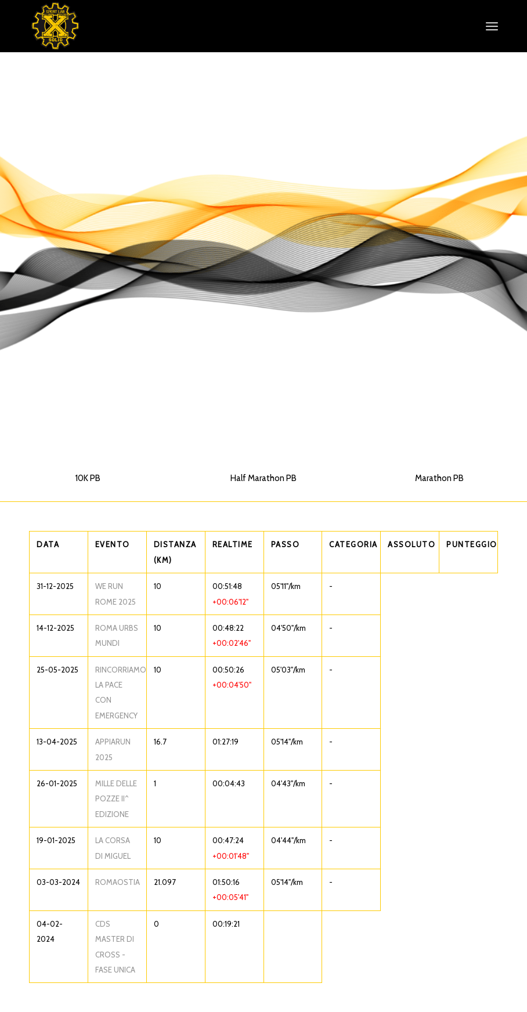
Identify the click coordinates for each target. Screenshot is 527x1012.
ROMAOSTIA (117, 882)
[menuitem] (492, 26)
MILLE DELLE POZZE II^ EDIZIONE (116, 799)
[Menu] (492, 26)
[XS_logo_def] (55, 26)
